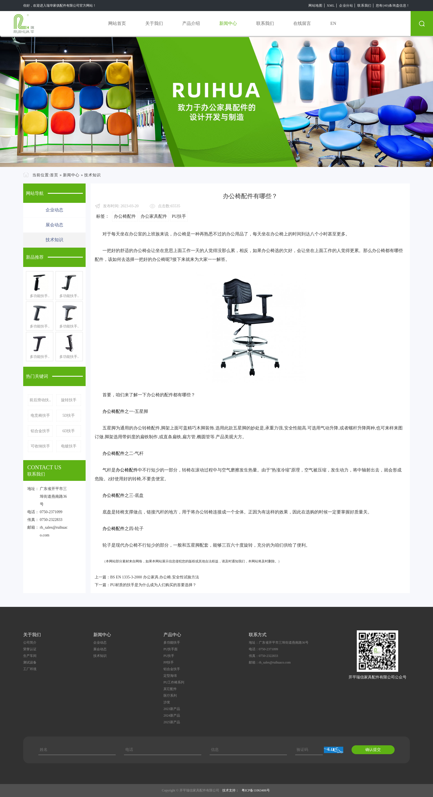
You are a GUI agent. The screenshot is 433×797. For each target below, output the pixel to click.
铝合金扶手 (40, 431)
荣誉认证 (29, 649)
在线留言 (302, 23)
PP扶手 (168, 662)
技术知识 (92, 175)
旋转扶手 (68, 400)
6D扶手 (68, 431)
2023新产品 (171, 709)
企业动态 (54, 210)
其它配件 (170, 689)
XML (331, 5)
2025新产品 (171, 722)
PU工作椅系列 (173, 682)
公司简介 (29, 642)
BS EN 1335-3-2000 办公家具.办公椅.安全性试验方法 (154, 577)
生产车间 (29, 656)
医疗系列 (170, 696)
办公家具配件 (154, 216)
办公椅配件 (125, 216)
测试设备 (29, 662)
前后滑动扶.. (40, 400)
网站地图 (315, 5)
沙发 (166, 702)
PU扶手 (179, 216)
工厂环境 (29, 669)
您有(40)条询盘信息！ (393, 5)
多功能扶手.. (40, 296)
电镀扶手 (68, 446)
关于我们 (154, 23)
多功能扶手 (171, 642)
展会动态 (54, 224)
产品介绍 (191, 23)
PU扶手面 (170, 649)
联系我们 (364, 5)
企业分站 (346, 5)
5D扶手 (68, 415)
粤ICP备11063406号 (256, 790)
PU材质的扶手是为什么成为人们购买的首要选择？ (153, 585)
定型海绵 (170, 676)
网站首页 (117, 23)
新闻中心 (228, 23)
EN (333, 23)
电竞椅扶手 (40, 415)
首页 (54, 175)
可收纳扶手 (40, 446)
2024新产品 (171, 715)
